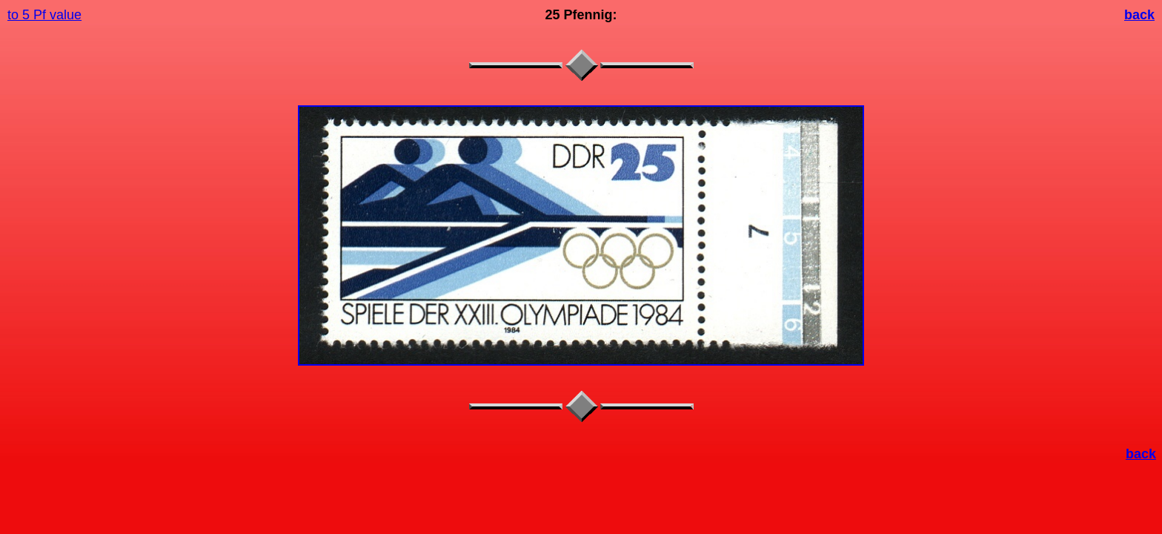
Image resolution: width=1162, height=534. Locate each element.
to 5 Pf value (44, 14)
